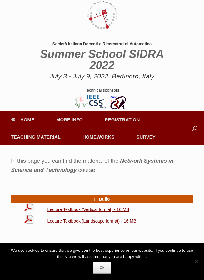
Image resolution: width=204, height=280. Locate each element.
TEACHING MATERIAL (36, 137)
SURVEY (145, 137)
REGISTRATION (122, 119)
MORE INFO (69, 119)
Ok (101, 268)
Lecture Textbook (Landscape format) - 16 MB (92, 221)
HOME (22, 119)
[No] (196, 261)
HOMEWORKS (98, 137)
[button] (195, 128)
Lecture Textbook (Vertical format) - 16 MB (88, 209)
